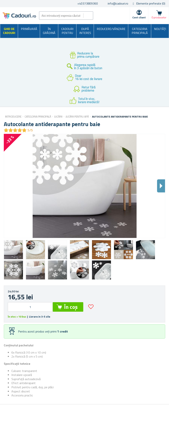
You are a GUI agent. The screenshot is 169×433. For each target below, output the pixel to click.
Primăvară (29, 29)
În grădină (49, 31)
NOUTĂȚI (160, 29)
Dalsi (161, 185)
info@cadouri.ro (118, 3)
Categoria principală (140, 31)
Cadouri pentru (67, 31)
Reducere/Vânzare (111, 29)
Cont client (139, 17)
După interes (85, 31)
